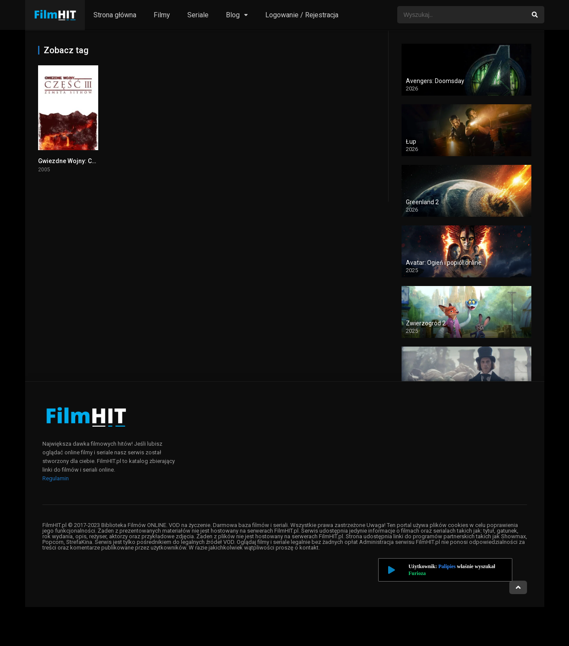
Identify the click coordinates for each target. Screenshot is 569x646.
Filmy (162, 15)
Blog (233, 15)
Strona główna (114, 15)
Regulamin (55, 478)
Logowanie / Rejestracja (301, 15)
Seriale (198, 15)
